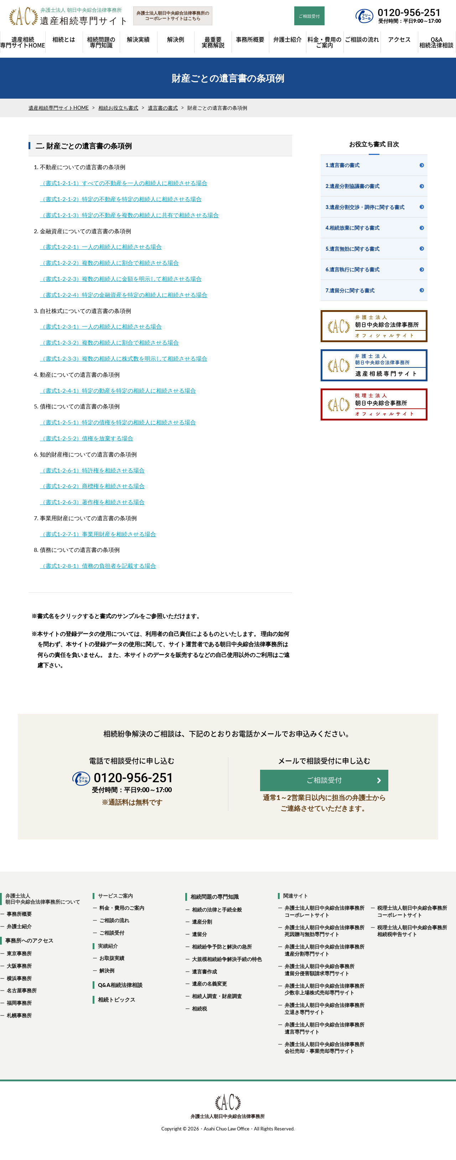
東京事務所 (19, 975)
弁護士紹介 (19, 948)
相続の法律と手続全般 (217, 931)
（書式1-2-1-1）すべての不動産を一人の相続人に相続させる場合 (123, 186)
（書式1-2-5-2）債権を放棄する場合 (86, 441)
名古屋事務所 (22, 1012)
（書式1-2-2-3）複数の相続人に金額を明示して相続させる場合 (121, 281)
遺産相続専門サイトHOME (58, 111)
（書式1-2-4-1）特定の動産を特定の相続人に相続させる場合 (118, 393)
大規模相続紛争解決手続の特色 (227, 980)
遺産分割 (202, 943)
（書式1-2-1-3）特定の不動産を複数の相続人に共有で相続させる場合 (129, 218)
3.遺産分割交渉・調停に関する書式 (365, 210)
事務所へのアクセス (29, 962)
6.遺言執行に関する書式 (352, 273)
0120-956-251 (409, 13)
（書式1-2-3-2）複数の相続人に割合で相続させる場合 (109, 346)
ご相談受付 (111, 954)
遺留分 (199, 956)
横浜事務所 (19, 1000)
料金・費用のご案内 (121, 929)
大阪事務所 (19, 987)
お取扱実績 (111, 980)
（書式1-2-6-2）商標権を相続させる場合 (92, 489)
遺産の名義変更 (209, 1005)
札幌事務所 (19, 1037)
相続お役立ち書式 (118, 111)
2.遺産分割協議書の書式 (352, 189)
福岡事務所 (19, 1024)
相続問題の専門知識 (215, 918)
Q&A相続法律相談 (120, 1006)
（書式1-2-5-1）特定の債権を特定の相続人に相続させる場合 (118, 425)
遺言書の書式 (163, 111)
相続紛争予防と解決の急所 (222, 968)
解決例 (106, 992)
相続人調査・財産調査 (217, 1018)
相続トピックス (116, 1021)
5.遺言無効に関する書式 (352, 252)
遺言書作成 (204, 993)
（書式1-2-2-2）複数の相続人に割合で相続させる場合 (109, 266)
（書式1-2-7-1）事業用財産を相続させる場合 (98, 537)
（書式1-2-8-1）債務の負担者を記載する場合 (98, 569)
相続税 (199, 1030)
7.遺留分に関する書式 (350, 294)
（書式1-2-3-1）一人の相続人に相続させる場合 (101, 329)
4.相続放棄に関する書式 (352, 231)
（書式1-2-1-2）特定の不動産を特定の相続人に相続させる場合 (121, 202)
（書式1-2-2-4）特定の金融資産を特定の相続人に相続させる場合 (123, 297)
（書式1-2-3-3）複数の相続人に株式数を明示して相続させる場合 (123, 361)
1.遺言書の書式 (342, 169)
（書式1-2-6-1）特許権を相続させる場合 (92, 473)
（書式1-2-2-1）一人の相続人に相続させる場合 (101, 250)
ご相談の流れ (114, 942)
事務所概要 (19, 935)
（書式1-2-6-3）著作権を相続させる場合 (92, 505)
